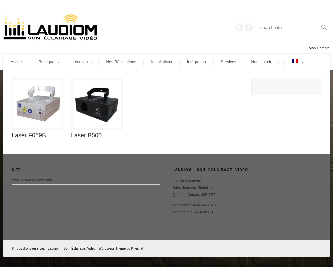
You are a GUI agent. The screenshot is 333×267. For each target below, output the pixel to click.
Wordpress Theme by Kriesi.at (120, 248)
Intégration (196, 62)
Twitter (249, 27)
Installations (161, 62)
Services (228, 62)
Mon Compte (319, 48)
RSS (239, 27)
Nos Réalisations (121, 62)
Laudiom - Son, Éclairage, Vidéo (71, 248)
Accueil (17, 62)
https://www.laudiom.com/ (32, 180)
